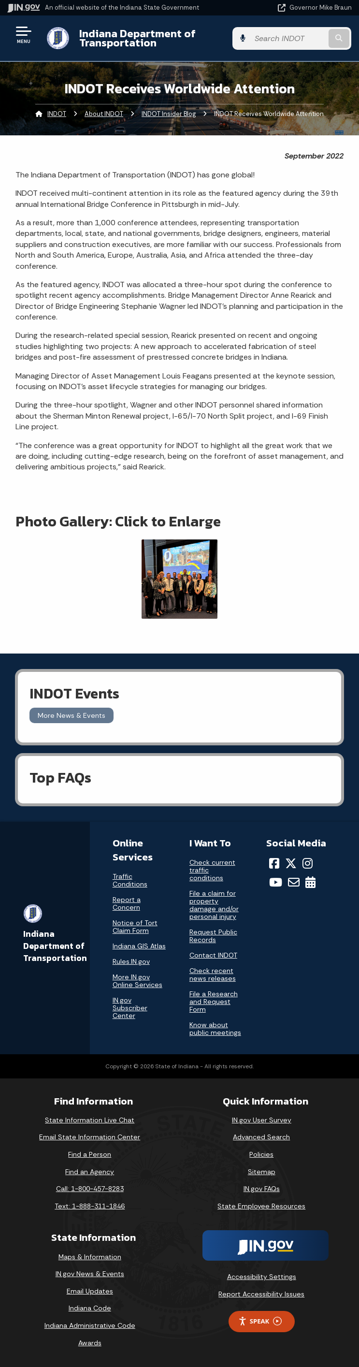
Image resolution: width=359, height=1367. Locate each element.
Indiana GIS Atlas (139, 946)
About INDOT (104, 114)
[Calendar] (310, 882)
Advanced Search (261, 1137)
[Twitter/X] (291, 863)
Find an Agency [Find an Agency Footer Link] (89, 1171)
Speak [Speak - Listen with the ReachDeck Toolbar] (260, 1321)
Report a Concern (127, 903)
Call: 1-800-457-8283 (90, 1188)
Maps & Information (89, 1256)
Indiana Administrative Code (89, 1325)
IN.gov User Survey (261, 1120)
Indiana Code (90, 1308)
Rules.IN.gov (131, 961)
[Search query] (301, 38)
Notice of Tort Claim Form (135, 926)
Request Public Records (213, 936)
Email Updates (90, 1291)
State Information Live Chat (89, 1120)
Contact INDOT (213, 955)
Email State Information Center (89, 1137)
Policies (261, 1154)
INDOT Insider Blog (169, 114)
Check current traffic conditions (212, 870)
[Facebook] (274, 863)
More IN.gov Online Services (137, 981)
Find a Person (89, 1154)
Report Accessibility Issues (261, 1294)
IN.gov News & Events (90, 1273)
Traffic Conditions (130, 880)
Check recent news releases (212, 974)
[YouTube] (275, 882)
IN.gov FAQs (262, 1188)
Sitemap (261, 1171)
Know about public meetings (215, 1028)
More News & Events (71, 715)
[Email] (294, 882)
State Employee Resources (261, 1206)
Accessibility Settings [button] (261, 1276)
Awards (89, 1342)
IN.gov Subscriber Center (130, 1008)
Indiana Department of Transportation (136, 38)
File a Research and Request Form (213, 1001)
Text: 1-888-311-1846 (90, 1206)
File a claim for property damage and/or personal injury (214, 905)
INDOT (56, 114)
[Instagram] (307, 863)
